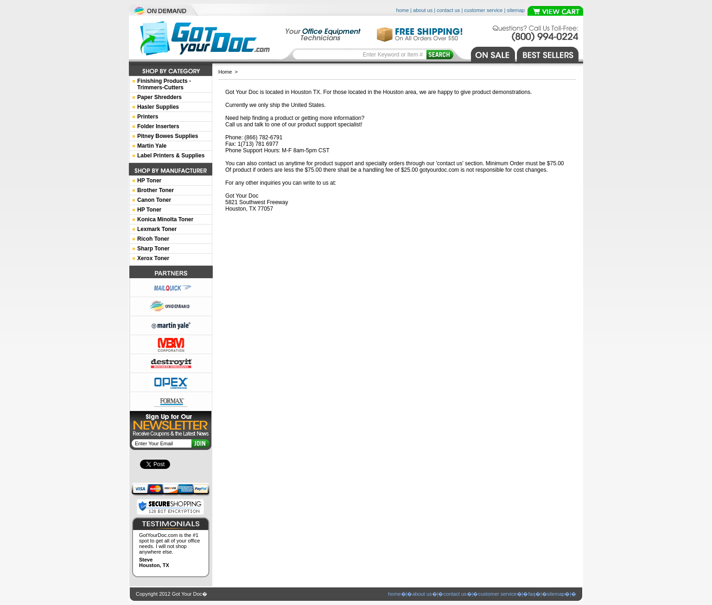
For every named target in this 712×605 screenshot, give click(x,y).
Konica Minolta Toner (165, 219)
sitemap (516, 10)
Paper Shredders (159, 97)
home (402, 10)
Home (225, 72)
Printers (147, 116)
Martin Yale (151, 146)
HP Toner (149, 180)
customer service (483, 10)
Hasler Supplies (158, 107)
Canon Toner (154, 200)
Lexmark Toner (157, 229)
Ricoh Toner (153, 239)
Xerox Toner (153, 258)
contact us (448, 10)
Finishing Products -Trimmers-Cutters (164, 84)
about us (422, 10)
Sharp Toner (153, 248)
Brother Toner (155, 190)
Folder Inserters (158, 126)
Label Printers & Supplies (170, 155)
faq (531, 594)
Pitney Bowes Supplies (167, 136)
